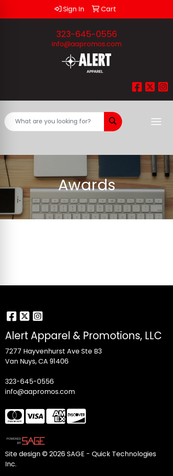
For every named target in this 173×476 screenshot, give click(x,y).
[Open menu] (156, 121)
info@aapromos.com (87, 44)
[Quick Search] (54, 121)
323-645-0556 (86, 34)
